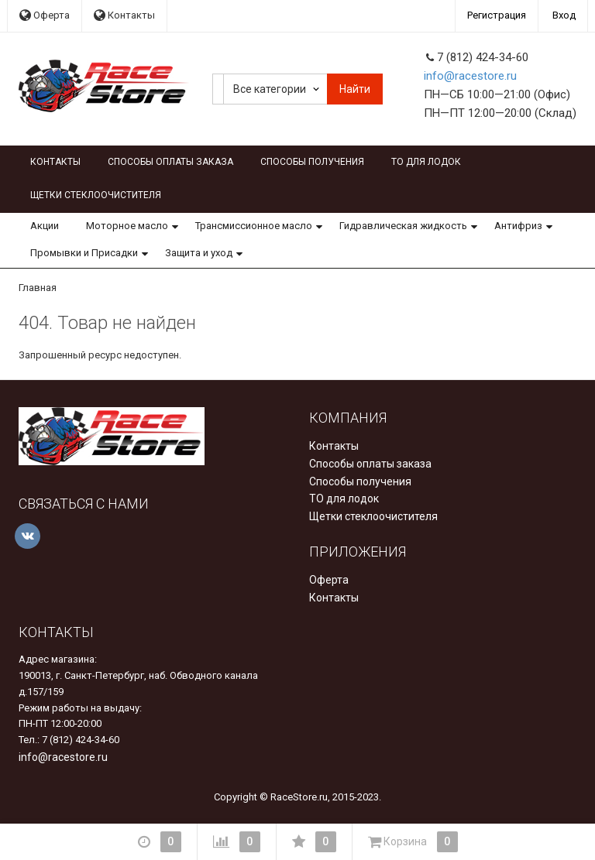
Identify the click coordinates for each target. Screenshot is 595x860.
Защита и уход (198, 253)
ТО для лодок (426, 161)
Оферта (44, 15)
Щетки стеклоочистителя (95, 195)
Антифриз (518, 225)
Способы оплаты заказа (170, 161)
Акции (44, 225)
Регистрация (496, 15)
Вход (564, 15)
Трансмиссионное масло (253, 225)
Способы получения (312, 161)
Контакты (124, 15)
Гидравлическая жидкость (403, 225)
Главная (38, 287)
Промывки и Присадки (84, 253)
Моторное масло (127, 225)
